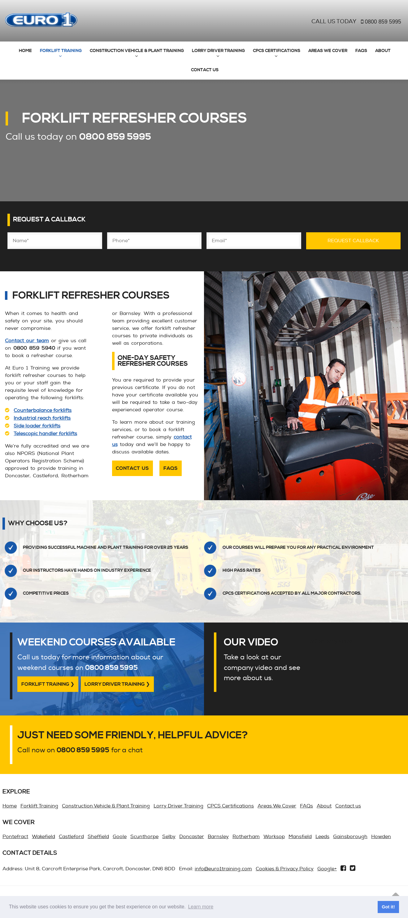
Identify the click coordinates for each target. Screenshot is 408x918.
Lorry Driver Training (218, 51)
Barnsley (218, 836)
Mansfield (300, 836)
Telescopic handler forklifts (45, 434)
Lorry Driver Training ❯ (117, 684)
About (383, 51)
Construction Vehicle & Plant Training (137, 51)
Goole (120, 836)
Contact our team (27, 341)
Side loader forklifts (37, 426)
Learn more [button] (200, 906)
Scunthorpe (144, 836)
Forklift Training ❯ (47, 684)
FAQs (361, 51)
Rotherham (246, 836)
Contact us (205, 70)
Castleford (71, 836)
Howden (381, 836)
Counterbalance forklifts (43, 410)
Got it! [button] (388, 906)
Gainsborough (350, 836)
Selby (169, 836)
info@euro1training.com (223, 869)
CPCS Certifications (276, 51)
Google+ (327, 869)
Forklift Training (61, 51)
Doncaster (191, 836)
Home (25, 51)
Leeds (322, 836)
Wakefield (43, 836)
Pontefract (15, 836)
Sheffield (98, 836)
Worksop (274, 836)
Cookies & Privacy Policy (285, 869)
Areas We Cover (327, 51)
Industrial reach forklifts (42, 418)
